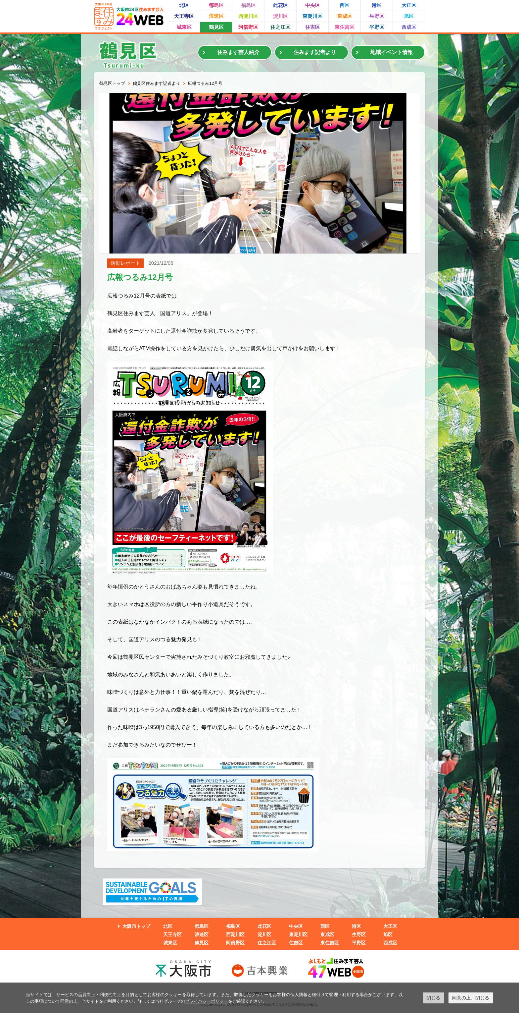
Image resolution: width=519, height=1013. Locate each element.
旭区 (409, 16)
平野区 (376, 27)
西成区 (408, 27)
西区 (345, 5)
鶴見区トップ (112, 83)
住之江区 (280, 27)
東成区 (344, 16)
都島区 (216, 5)
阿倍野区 (248, 27)
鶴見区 (216, 27)
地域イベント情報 (391, 52)
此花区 (280, 5)
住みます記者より (315, 52)
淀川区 (280, 16)
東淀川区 (312, 16)
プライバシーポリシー (206, 1001)
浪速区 (216, 16)
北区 (184, 5)
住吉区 (312, 27)
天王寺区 (184, 16)
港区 (377, 5)
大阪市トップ (136, 926)
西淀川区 (248, 16)
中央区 (312, 5)
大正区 (408, 5)
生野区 (376, 16)
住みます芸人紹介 (238, 52)
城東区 (184, 27)
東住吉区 (344, 27)
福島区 (248, 5)
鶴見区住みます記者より (156, 83)
